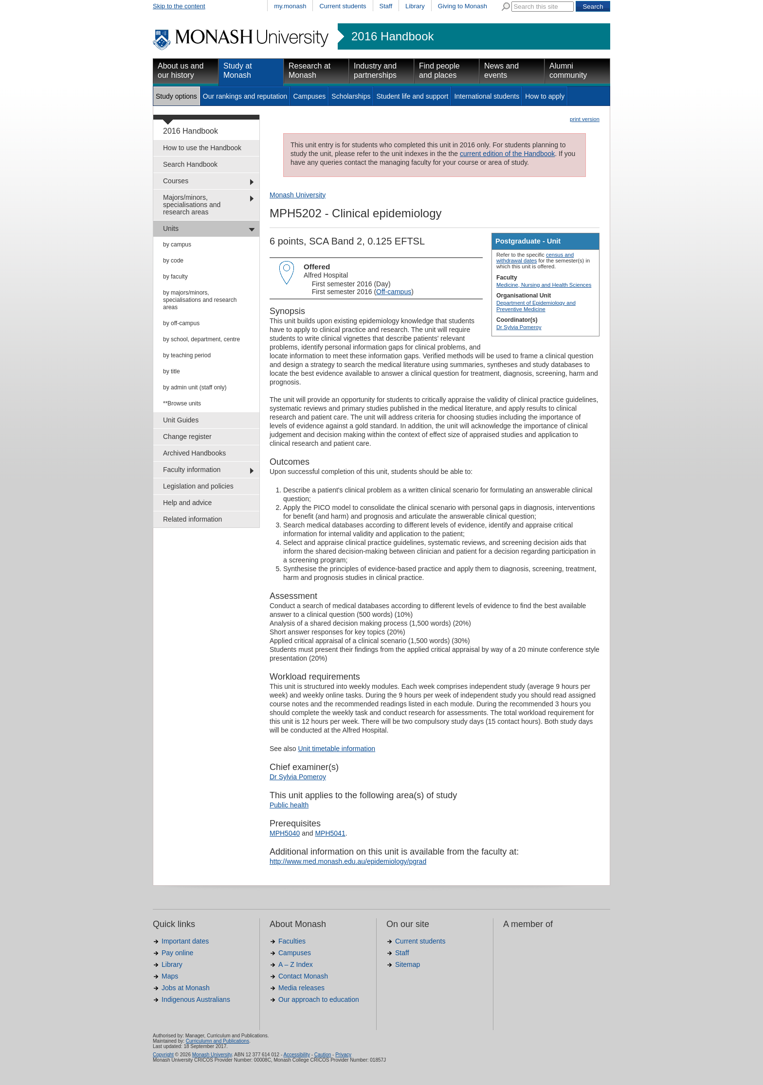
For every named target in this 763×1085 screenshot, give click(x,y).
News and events (501, 70)
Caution (322, 1054)
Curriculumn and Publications (217, 1041)
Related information (192, 519)
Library (415, 6)
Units (171, 228)
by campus (177, 244)
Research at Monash (309, 70)
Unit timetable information (336, 748)
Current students (342, 6)
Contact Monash (303, 976)
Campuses (309, 96)
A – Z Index (295, 964)
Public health (289, 805)
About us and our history (180, 70)
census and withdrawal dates (535, 257)
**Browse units (182, 403)
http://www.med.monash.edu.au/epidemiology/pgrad (348, 861)
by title (171, 371)
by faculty (175, 276)
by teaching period (187, 355)
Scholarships (350, 96)
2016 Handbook (392, 36)
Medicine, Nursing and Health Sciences (543, 285)
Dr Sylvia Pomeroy (519, 327)
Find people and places (439, 70)
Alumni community (568, 70)
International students (486, 96)
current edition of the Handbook (507, 154)
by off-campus (181, 323)
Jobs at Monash (186, 988)
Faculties (292, 941)
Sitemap (407, 964)
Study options (176, 96)
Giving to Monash (462, 6)
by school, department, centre (201, 339)
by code (173, 260)
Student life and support (412, 96)
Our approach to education (318, 999)
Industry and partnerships (375, 70)
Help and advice (187, 503)
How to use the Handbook (202, 148)
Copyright (163, 1054)
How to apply (544, 96)
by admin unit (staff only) (195, 387)
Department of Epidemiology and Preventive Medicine (536, 306)
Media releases (301, 988)
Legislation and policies (198, 486)
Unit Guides (181, 420)
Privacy (343, 1054)
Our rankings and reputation (245, 96)
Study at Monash (237, 70)
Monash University (298, 195)
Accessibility (296, 1054)
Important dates (185, 941)
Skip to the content (179, 6)
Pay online (177, 953)
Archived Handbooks (194, 453)
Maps (170, 976)
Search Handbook (190, 164)
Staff (386, 6)
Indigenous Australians (196, 999)
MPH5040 (285, 833)
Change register (187, 436)
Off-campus (393, 292)
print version (585, 119)
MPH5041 (330, 833)
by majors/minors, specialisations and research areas (199, 300)
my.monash (290, 6)
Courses (175, 181)
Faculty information (191, 469)
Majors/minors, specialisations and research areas (191, 204)
